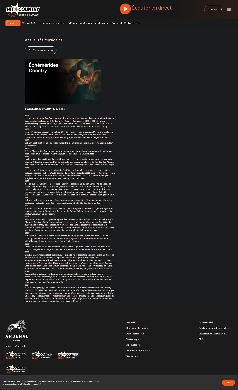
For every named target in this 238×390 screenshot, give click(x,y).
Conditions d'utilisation (212, 333)
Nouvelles (132, 356)
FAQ (201, 339)
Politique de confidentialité (214, 328)
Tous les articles (40, 50)
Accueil (130, 322)
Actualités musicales (138, 350)
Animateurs (133, 344)
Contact (213, 9)
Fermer (228, 383)
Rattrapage (132, 339)
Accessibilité (206, 322)
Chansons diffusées (137, 328)
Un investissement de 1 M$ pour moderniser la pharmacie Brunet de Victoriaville (81, 23)
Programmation (135, 333)
